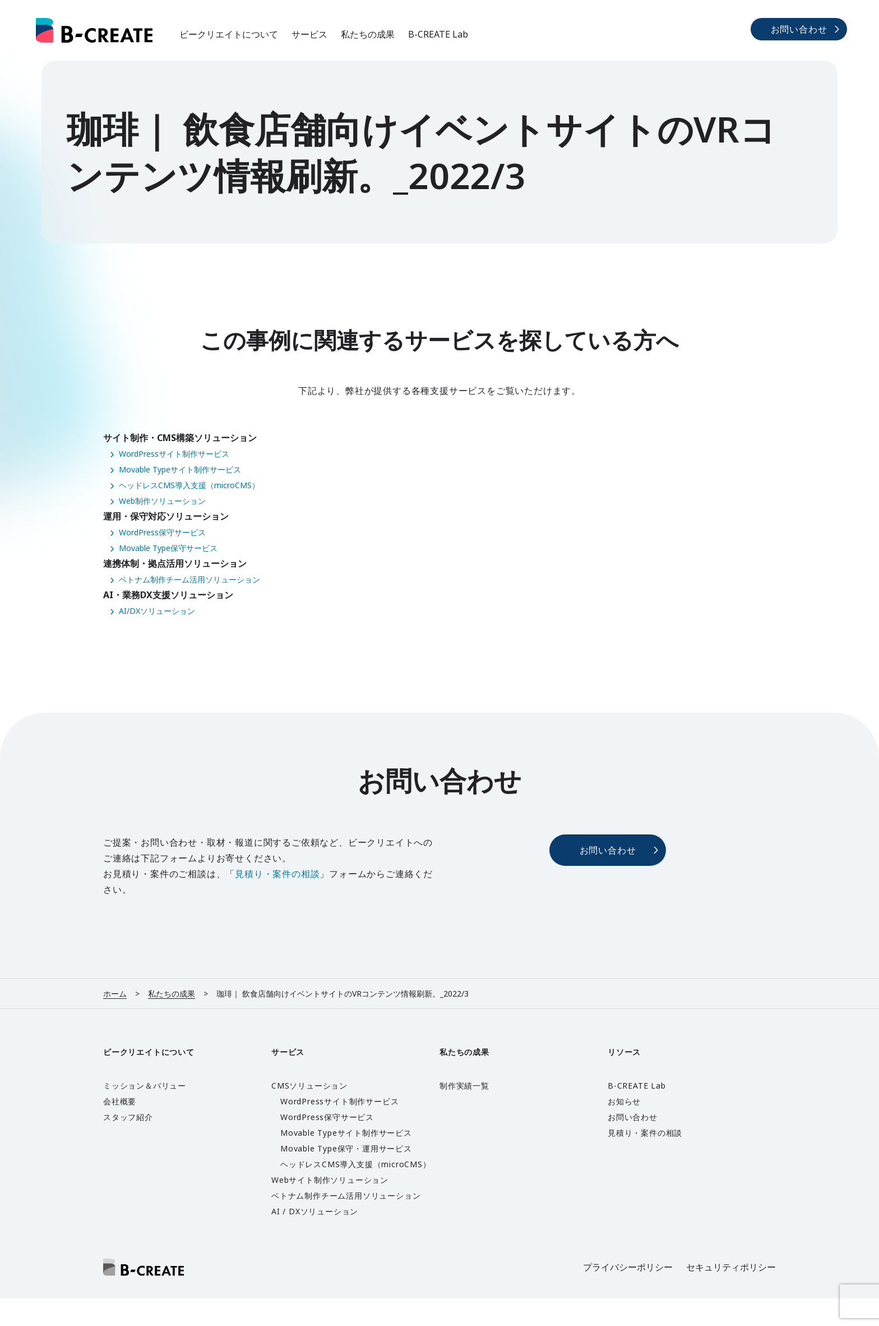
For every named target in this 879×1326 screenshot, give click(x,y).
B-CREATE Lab (438, 34)
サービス (309, 34)
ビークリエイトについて (228, 34)
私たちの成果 (368, 34)
